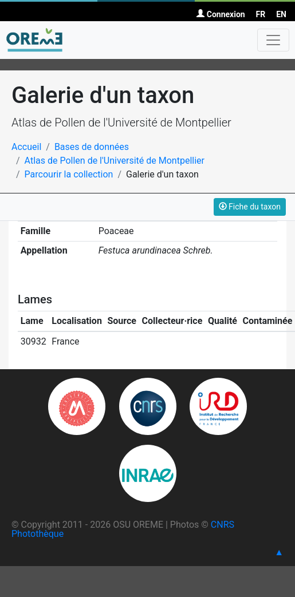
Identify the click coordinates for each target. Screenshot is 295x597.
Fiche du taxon (250, 206)
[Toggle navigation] (273, 40)
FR (261, 14)
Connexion (220, 14)
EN (281, 14)
